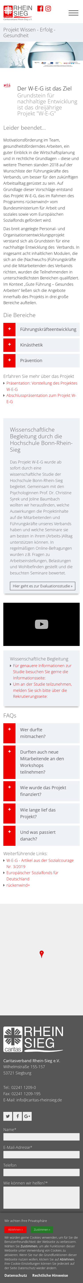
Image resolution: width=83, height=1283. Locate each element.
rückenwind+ (16, 885)
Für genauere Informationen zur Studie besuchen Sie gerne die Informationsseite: (40, 672)
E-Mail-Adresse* (17, 1147)
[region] (41, 959)
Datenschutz (15, 1275)
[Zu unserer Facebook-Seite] (40, 8)
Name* (9, 1129)
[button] (7, 1116)
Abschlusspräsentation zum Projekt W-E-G (39, 398)
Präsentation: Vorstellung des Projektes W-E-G (40, 386)
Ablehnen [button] (14, 1230)
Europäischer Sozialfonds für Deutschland (30, 876)
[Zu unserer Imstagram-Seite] (48, 8)
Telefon (10, 1165)
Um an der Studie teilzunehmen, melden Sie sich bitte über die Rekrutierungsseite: (41, 690)
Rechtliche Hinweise (50, 1275)
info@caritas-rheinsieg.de (39, 1100)
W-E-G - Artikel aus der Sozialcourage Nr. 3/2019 (38, 863)
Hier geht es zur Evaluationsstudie (41, 585)
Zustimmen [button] (41, 1230)
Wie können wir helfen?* (25, 1183)
